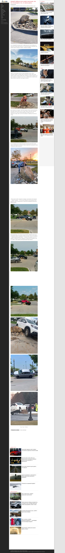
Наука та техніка (3, 11)
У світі (2, 18)
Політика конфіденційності (5, 23)
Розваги (2, 13)
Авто (1, 3)
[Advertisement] (24, 86)
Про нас (2, 21)
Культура (2, 9)
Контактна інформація (4, 22)
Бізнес (2, 4)
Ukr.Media (29, 47)
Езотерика (2, 5)
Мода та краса (3, 10)
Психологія (2, 12)
